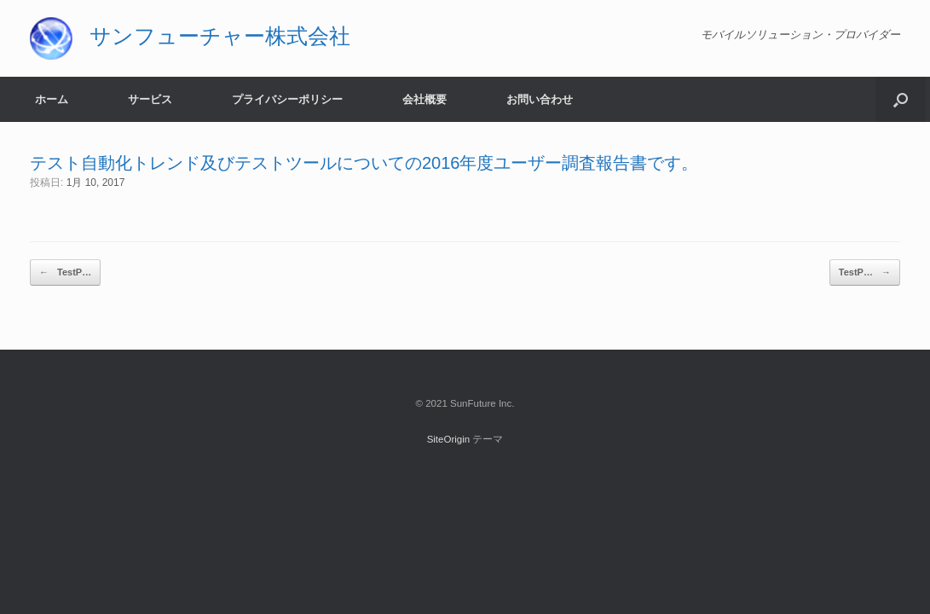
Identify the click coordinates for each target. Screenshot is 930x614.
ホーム (51, 99)
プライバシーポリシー (287, 99)
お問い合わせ (539, 99)
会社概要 (424, 99)
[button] (900, 99)
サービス (150, 99)
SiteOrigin (449, 439)
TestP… (65, 272)
